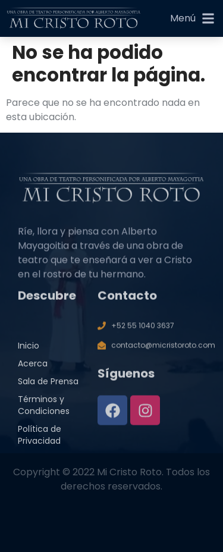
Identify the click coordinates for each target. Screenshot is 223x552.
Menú (183, 18)
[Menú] (208, 18)
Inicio (28, 356)
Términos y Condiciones (44, 415)
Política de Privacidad (39, 445)
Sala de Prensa (48, 391)
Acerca (33, 374)
